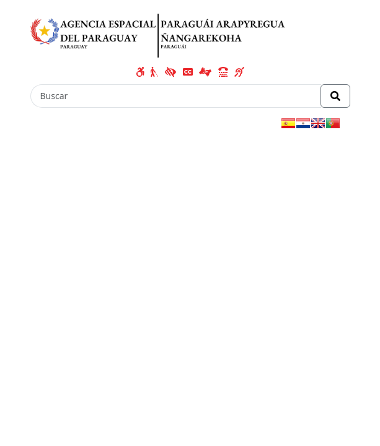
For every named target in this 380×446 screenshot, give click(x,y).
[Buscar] (175, 96)
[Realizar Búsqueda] (335, 96)
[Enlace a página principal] (158, 33)
